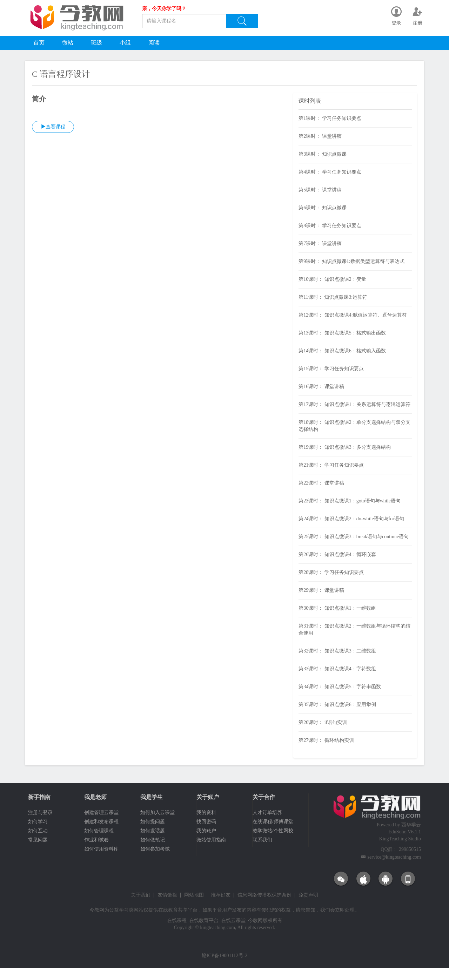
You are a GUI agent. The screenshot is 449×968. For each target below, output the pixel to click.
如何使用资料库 (101, 849)
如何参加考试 (155, 849)
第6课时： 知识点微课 (323, 207)
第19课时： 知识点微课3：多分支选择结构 (345, 447)
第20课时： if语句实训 (323, 722)
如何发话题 (152, 830)
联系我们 (262, 839)
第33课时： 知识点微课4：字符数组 (337, 668)
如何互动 (38, 830)
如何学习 (38, 821)
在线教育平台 (204, 920)
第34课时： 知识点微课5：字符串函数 (340, 686)
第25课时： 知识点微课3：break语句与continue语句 (354, 536)
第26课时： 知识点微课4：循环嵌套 (337, 554)
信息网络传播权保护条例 (264, 895)
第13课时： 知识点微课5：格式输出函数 (342, 333)
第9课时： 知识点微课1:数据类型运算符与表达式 (351, 261)
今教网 (96, 910)
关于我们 (140, 895)
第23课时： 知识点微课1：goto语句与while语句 (350, 500)
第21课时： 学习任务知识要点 (331, 465)
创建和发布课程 (101, 821)
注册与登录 (40, 812)
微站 (67, 43)
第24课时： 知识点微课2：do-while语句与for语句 (351, 518)
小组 (125, 43)
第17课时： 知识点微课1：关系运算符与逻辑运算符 (354, 404)
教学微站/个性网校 (273, 830)
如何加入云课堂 (157, 812)
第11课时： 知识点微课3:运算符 (333, 297)
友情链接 (167, 895)
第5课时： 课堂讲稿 (320, 189)
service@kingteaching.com (394, 857)
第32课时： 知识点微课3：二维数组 (337, 651)
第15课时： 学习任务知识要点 (331, 368)
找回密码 (206, 821)
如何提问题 (152, 821)
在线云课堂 (233, 920)
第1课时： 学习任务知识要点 (330, 118)
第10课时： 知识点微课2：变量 (332, 279)
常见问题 (38, 839)
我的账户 (206, 830)
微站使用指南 (211, 839)
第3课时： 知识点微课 (323, 154)
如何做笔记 (152, 839)
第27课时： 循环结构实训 (326, 740)
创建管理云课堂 (101, 812)
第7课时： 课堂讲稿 (320, 243)
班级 (96, 43)
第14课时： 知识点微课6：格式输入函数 (342, 350)
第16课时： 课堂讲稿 (321, 386)
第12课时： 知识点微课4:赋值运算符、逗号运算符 (353, 315)
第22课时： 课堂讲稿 (321, 483)
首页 (39, 43)
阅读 (154, 43)
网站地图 (194, 895)
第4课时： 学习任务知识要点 (330, 172)
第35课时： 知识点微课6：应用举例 (337, 704)
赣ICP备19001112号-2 (224, 955)
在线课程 (177, 920)
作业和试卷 (96, 839)
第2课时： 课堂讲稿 (320, 136)
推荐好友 (220, 895)
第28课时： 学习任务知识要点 (331, 572)
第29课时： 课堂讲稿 (321, 590)
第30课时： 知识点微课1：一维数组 (337, 608)
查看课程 (53, 126)
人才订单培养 (267, 812)
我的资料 (206, 812)
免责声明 (308, 895)
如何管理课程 (99, 830)
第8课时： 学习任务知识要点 (330, 225)
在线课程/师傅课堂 (273, 821)
